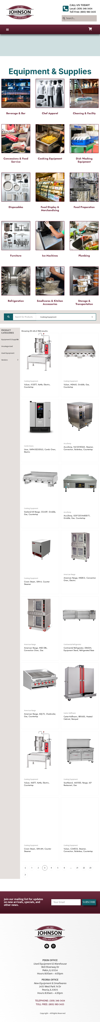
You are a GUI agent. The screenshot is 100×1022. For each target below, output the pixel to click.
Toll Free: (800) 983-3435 (83, 12)
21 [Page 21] (77, 868)
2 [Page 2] (38, 868)
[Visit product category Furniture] (15, 240)
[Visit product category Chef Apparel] (50, 97)
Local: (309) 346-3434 (81, 8)
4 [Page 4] (51, 868)
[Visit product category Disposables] (15, 191)
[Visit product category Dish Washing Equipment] (84, 144)
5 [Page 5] (57, 868)
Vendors (4, 359)
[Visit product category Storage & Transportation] (84, 286)
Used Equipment (7, 353)
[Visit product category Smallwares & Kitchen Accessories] (50, 286)
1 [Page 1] (31, 868)
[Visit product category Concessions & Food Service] (15, 144)
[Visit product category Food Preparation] (84, 191)
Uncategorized (7, 346)
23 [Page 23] (90, 868)
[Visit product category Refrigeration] (15, 285)
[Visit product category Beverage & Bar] (15, 97)
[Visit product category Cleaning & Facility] (84, 97)
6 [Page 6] (64, 868)
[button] (7, 29)
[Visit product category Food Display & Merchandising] (50, 193)
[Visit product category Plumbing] (84, 240)
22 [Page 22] (84, 868)
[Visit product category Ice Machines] (50, 240)
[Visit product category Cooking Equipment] (50, 143)
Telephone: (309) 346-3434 (50, 1000)
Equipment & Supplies (10, 339)
